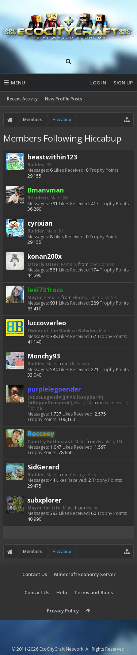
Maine (92, 508)
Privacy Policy (63, 610)
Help (61, 592)
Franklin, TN (110, 441)
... (91, 99)
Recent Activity (22, 99)
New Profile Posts (63, 99)
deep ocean (102, 264)
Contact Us (34, 574)
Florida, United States (95, 297)
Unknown (79, 364)
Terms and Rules (93, 592)
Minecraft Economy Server (85, 574)
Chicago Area (84, 475)
